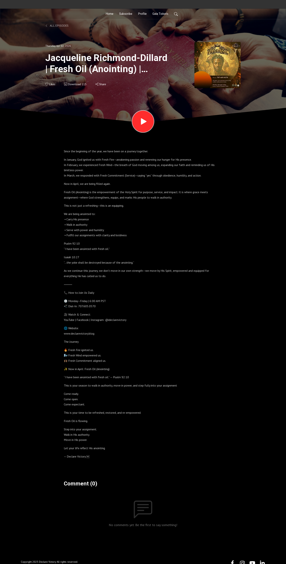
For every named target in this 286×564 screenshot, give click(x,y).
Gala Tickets (160, 14)
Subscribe (125, 14)
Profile (142, 14)
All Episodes (56, 25)
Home (109, 14)
